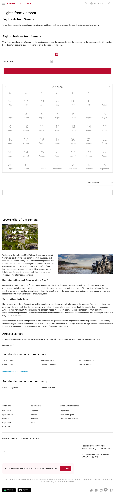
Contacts (5, 438)
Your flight (6, 406)
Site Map (24, 438)
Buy (19, 245)
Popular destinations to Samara (15, 372)
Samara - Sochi (8, 360)
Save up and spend (67, 415)
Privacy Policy (35, 438)
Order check (6, 426)
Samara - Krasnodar (86, 360)
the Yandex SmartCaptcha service (101, 479)
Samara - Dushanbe (48, 365)
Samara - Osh (7, 365)
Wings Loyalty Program (69, 406)
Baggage (34, 411)
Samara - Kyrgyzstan (10, 388)
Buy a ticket (6, 411)
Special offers (7, 415)
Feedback (15, 438)
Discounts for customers (69, 419)
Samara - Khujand (85, 365)
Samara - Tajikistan (48, 388)
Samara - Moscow (47, 360)
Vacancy (34, 419)
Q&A (33, 422)
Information (36, 406)
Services (34, 415)
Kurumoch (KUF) (8, 345)
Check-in (5, 419)
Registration (64, 411)
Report (66, 468)
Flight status (6, 422)
